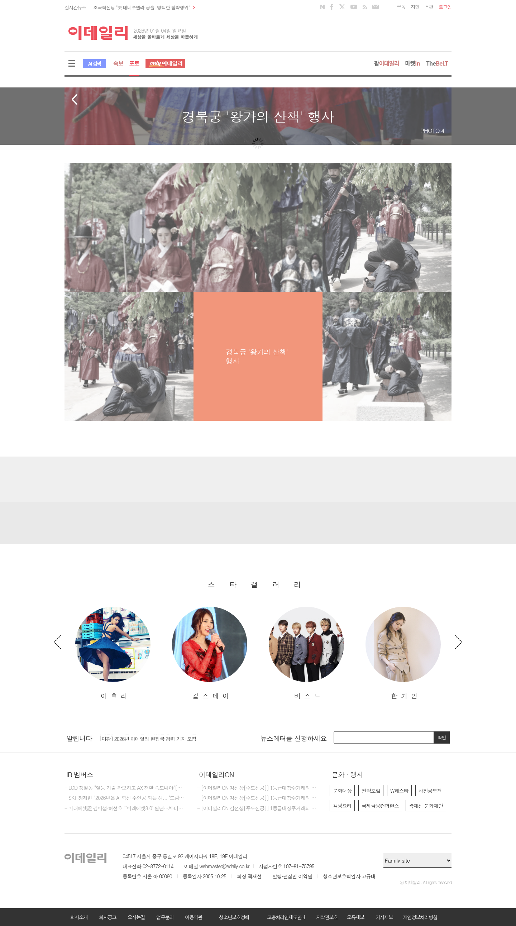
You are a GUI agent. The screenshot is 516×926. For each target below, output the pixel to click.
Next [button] (458, 642)
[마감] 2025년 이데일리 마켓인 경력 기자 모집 (147, 735)
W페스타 (399, 790)
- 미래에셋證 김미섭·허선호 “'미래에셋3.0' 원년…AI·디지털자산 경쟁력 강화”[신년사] (125, 808)
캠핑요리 (342, 805)
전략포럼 (371, 790)
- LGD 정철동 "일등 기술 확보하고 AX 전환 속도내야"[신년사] (125, 788)
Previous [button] (57, 642)
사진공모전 (430, 790)
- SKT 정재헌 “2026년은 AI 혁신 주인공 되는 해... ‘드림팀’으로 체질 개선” (125, 798)
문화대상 (342, 790)
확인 (442, 737)
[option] (112, 653)
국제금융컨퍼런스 (380, 805)
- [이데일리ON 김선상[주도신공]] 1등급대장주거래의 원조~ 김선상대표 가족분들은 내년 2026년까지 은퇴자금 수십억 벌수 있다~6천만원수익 (258, 798)
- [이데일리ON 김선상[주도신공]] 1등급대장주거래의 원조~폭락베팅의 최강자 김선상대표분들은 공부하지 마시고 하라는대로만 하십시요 (258, 788)
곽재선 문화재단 (426, 805)
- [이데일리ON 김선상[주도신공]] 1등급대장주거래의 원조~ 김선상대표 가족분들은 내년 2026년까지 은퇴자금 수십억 (258, 808)
